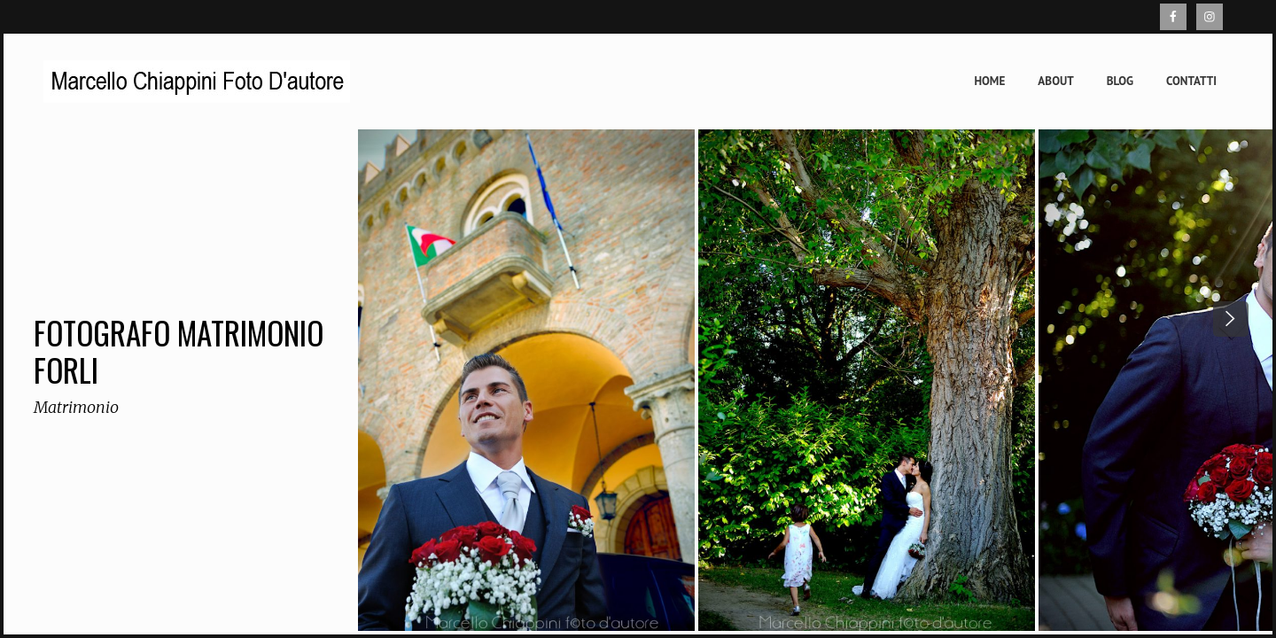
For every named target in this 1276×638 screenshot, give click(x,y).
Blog (1120, 81)
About (1055, 81)
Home (989, 81)
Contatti (1191, 81)
